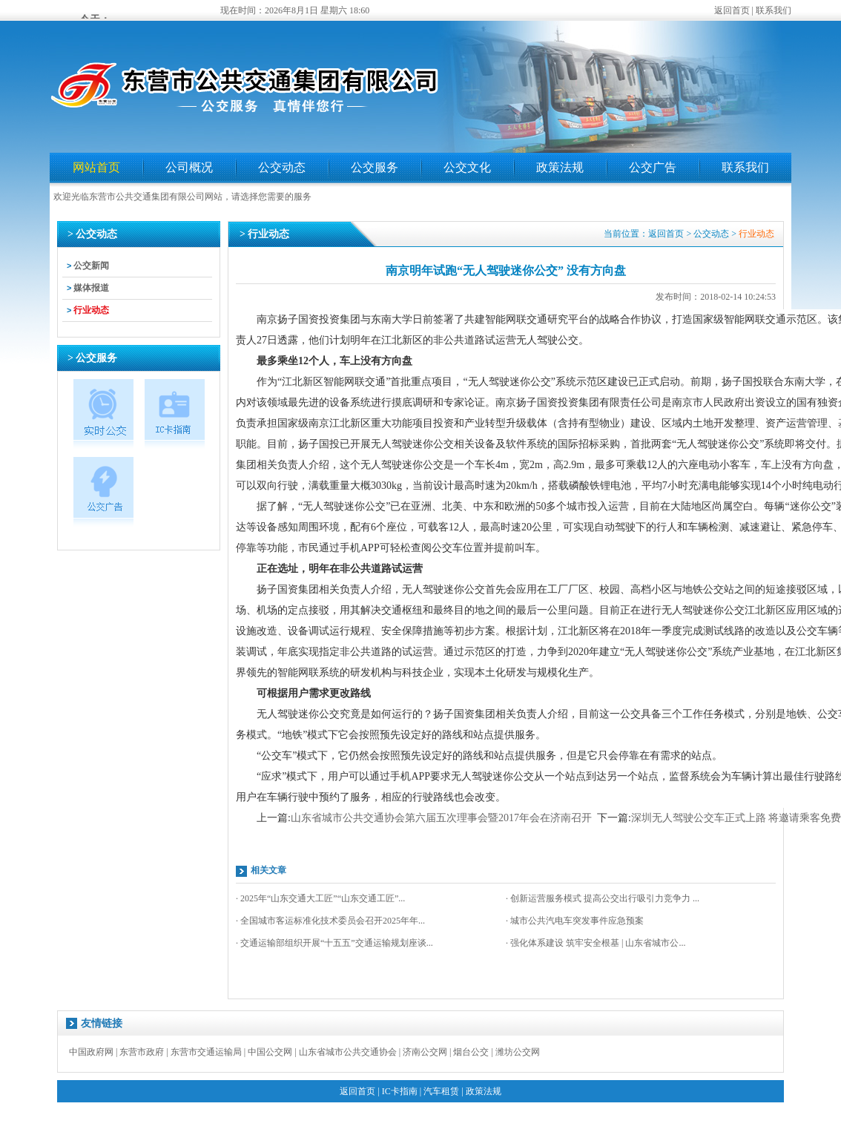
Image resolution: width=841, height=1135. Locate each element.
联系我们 (773, 10)
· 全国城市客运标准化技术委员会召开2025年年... (330, 920)
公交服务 (374, 167)
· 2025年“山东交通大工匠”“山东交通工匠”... (320, 898)
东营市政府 (141, 1052)
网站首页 (96, 167)
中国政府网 (91, 1052)
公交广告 (652, 167)
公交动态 (282, 167)
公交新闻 (91, 265)
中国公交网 (270, 1052)
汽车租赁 (441, 1091)
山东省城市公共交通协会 (348, 1052)
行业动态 (91, 310)
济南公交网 (425, 1052)
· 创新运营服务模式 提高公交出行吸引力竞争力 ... (602, 898)
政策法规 (560, 167)
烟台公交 (471, 1052)
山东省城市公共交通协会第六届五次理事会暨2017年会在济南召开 (441, 817)
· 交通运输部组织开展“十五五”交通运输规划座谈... (334, 943)
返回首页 (732, 10)
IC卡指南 (400, 1091)
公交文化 (467, 167)
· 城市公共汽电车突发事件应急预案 (575, 920)
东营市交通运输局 (206, 1052)
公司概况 (189, 167)
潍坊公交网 (517, 1052)
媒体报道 (91, 288)
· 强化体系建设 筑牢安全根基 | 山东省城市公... (595, 943)
